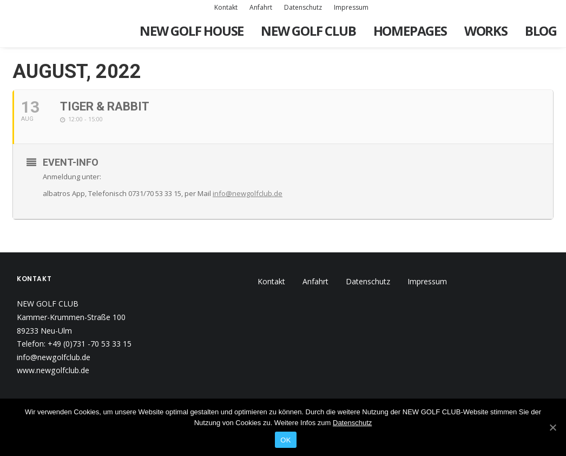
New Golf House (191, 31)
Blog (541, 31)
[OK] (552, 427)
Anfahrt (260, 7)
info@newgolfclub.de (247, 193)
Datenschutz (303, 7)
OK (285, 440)
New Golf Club (308, 31)
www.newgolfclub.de (53, 370)
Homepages (410, 31)
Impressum (351, 7)
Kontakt (226, 7)
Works (486, 31)
